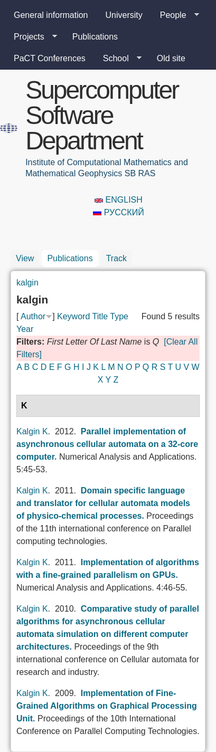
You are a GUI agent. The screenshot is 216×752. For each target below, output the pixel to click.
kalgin (27, 282)
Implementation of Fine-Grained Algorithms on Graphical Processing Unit (106, 706)
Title (100, 316)
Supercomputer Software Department (101, 115)
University (124, 15)
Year (24, 329)
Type (119, 316)
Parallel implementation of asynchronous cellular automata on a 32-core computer (107, 444)
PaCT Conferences (50, 58)
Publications (95, 36)
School (118, 58)
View (25, 258)
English (119, 199)
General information (51, 15)
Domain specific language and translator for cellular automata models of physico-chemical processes (103, 503)
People (175, 15)
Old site (171, 58)
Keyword (73, 316)
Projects (31, 37)
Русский (118, 212)
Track (116, 258)
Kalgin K (32, 431)
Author (33, 316)
